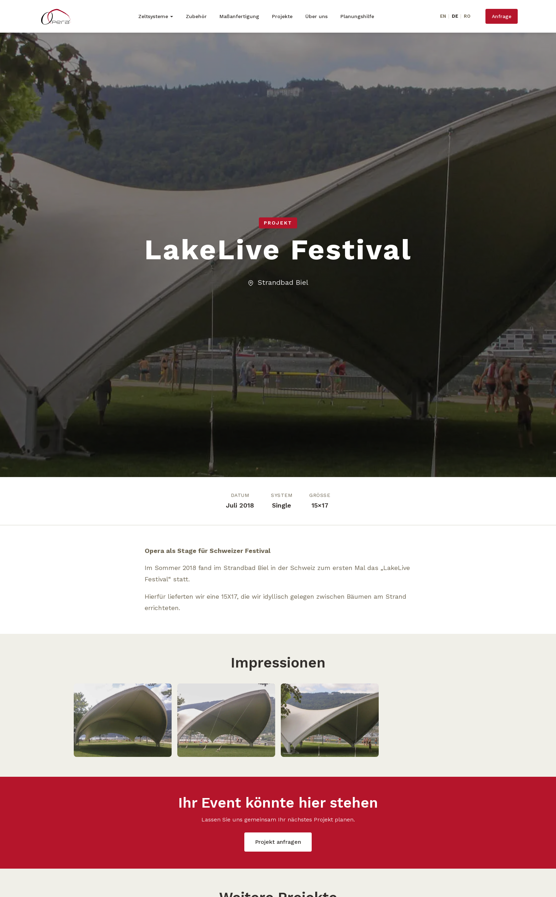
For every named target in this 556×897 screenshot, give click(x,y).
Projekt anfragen (278, 841)
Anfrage (501, 16)
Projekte (282, 16)
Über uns (316, 16)
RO (467, 16)
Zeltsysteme (153, 16)
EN (443, 16)
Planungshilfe (357, 16)
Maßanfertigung (239, 16)
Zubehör (196, 16)
